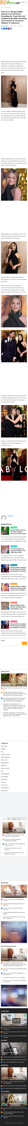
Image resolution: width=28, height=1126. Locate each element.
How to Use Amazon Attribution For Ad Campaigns (15, 1059)
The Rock (3, 782)
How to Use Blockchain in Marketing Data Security (14, 1088)
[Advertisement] (14, 45)
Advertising (4, 746)
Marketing (3, 765)
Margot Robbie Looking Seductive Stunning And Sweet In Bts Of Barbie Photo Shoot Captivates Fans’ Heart (18, 590)
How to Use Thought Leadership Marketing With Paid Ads (12, 840)
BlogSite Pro (11, 1122)
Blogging (3, 749)
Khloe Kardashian (5, 757)
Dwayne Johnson (5, 754)
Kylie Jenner (4, 760)
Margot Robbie (8, 7)
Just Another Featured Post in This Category (14, 977)
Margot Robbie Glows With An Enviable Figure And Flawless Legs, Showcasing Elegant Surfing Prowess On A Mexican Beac (18, 609)
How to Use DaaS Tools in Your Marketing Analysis (15, 1085)
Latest (8, 819)
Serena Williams (5, 774)
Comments (14, 819)
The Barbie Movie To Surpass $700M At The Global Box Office (17, 550)
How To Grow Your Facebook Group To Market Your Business (14, 853)
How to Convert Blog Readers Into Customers (13, 1062)
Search (3, 640)
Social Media (4, 776)
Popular (4, 819)
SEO (2, 771)
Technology (4, 779)
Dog (2, 751)
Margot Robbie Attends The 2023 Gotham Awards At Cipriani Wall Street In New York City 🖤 (18, 533)
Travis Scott (4, 785)
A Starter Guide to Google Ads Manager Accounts (14, 1057)
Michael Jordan (5, 768)
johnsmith (10, 516)
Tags (19, 819)
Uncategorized (5, 788)
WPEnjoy (21, 1122)
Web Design (4, 790)
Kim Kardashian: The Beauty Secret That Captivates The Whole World (14, 835)
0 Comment (20, 26)
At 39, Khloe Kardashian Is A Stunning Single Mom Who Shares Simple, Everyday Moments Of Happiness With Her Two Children (15, 714)
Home (2, 7)
